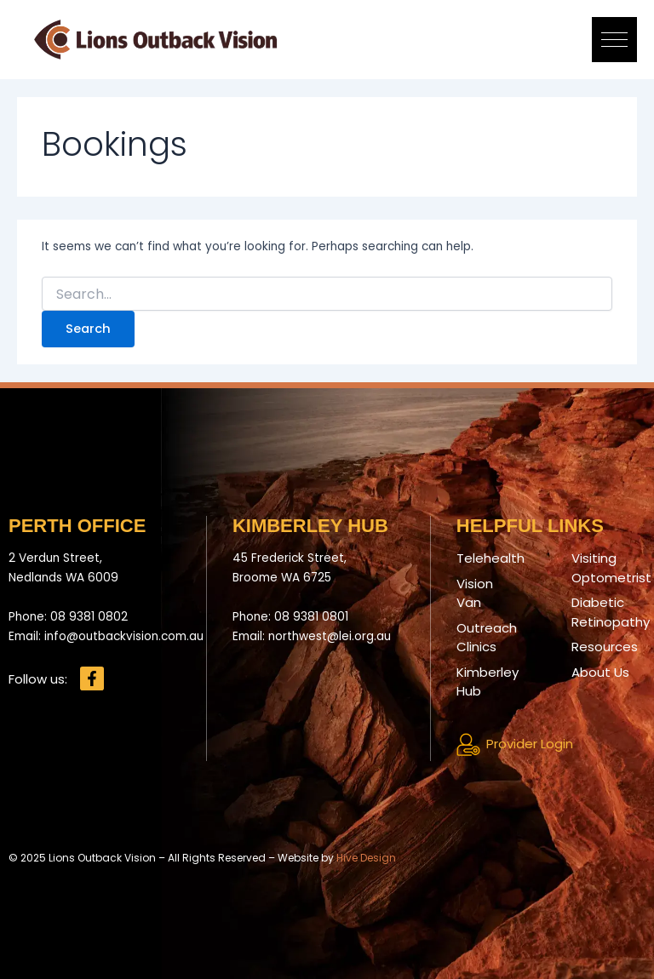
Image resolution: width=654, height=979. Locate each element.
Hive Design (366, 857)
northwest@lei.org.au (329, 636)
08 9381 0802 (89, 617)
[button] (614, 39)
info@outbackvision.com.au (124, 636)
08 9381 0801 (311, 617)
